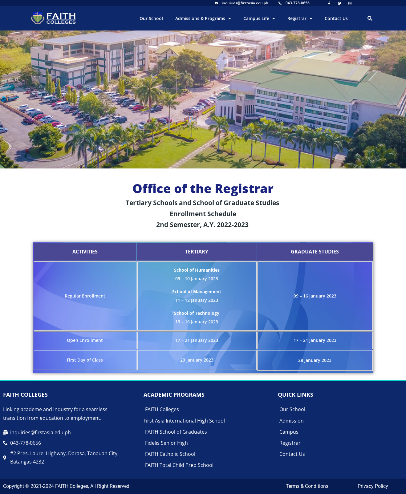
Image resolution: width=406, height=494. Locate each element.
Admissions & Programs (203, 18)
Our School (151, 18)
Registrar (299, 18)
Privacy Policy (373, 486)
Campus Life (259, 18)
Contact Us (336, 18)
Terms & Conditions (307, 486)
